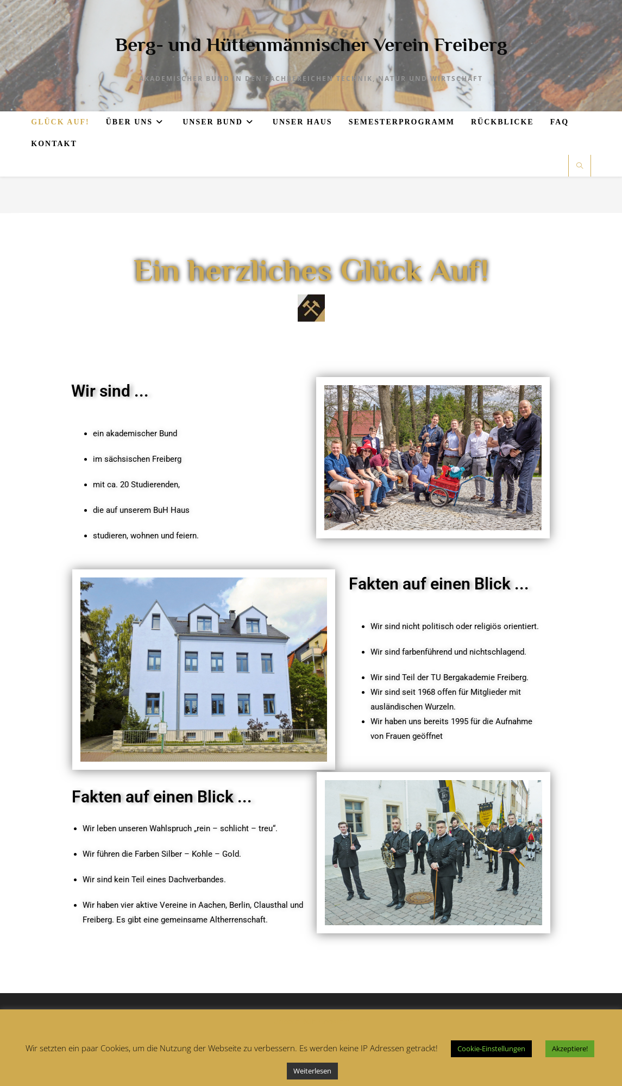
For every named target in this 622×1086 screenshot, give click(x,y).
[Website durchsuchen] (579, 166)
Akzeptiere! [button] (570, 1048)
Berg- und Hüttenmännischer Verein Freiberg (311, 44)
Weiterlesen (312, 1071)
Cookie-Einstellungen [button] (491, 1048)
